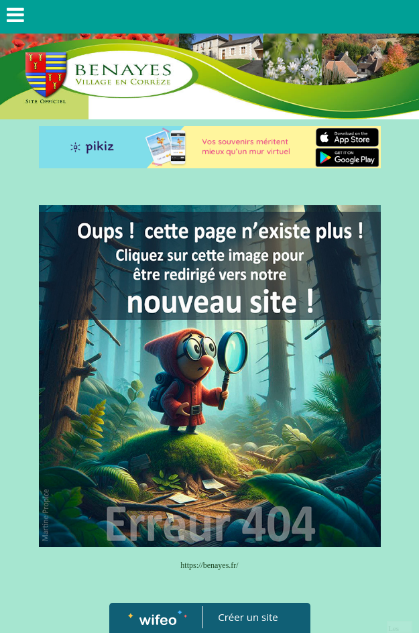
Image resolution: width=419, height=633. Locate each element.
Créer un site (248, 617)
